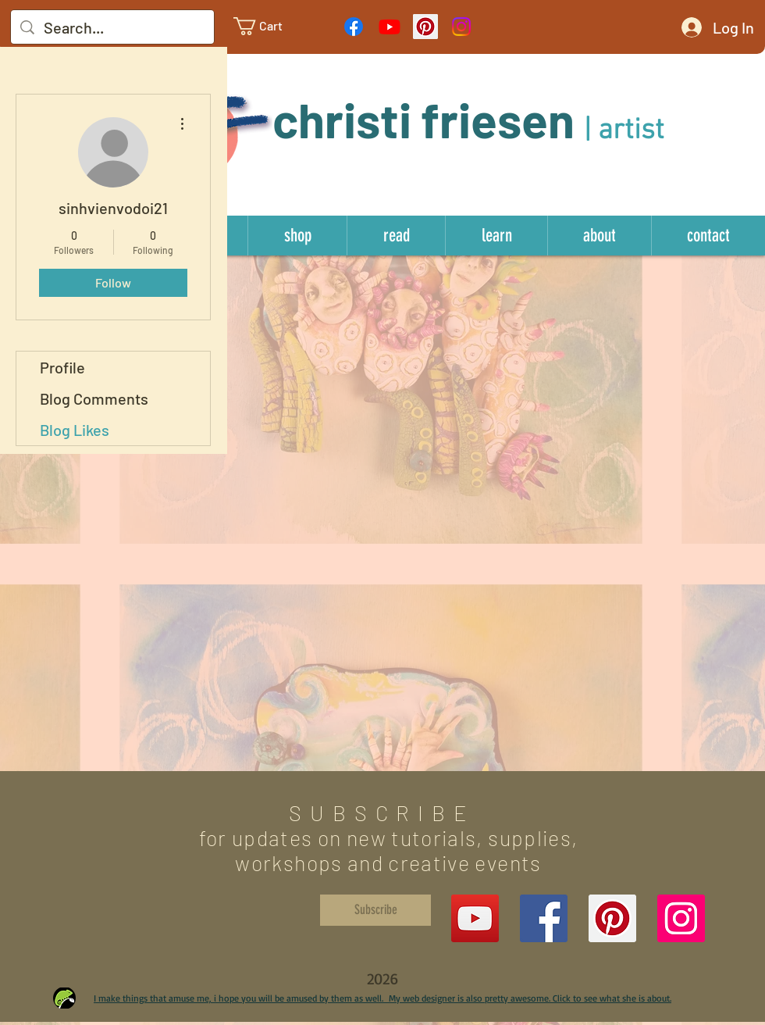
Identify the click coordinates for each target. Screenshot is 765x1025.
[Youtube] (389, 26)
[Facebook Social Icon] (544, 918)
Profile (62, 367)
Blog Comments (94, 398)
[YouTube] (475, 918)
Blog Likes (74, 429)
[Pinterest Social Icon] (425, 26)
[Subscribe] (375, 910)
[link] (270, 26)
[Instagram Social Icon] (681, 918)
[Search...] (112, 27)
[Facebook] (353, 26)
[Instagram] (461, 26)
